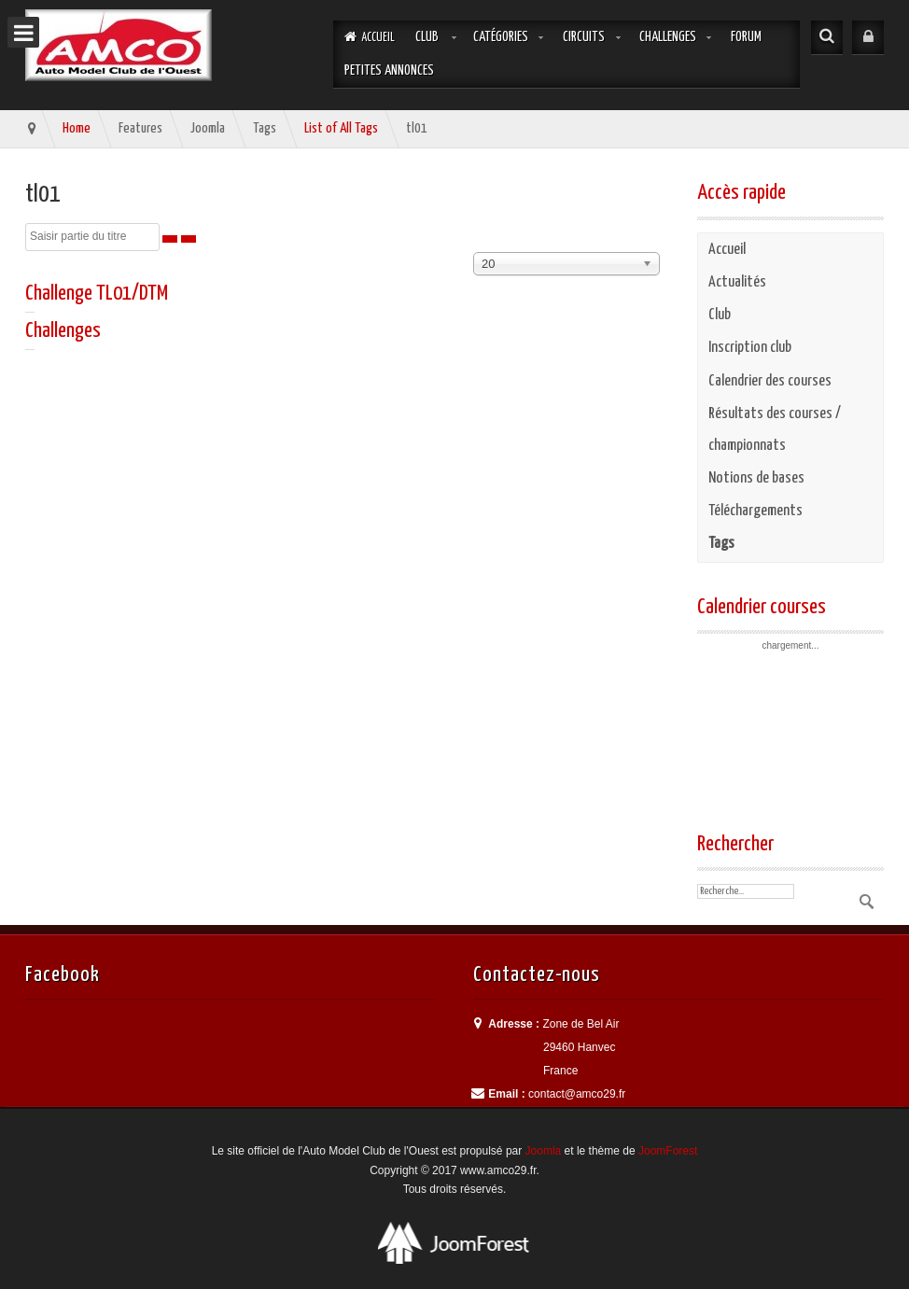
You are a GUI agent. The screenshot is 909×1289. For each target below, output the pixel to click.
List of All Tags (341, 128)
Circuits (584, 37)
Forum (746, 37)
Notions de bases (756, 478)
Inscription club (749, 348)
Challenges (667, 37)
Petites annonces (389, 70)
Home (77, 128)
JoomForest (667, 1150)
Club (427, 37)
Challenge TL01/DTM (96, 293)
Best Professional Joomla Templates (455, 1243)
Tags (721, 544)
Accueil (727, 250)
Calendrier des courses (770, 381)
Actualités (737, 282)
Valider (865, 901)
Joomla (543, 1150)
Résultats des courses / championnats (774, 430)
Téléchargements (755, 511)
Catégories (500, 37)
